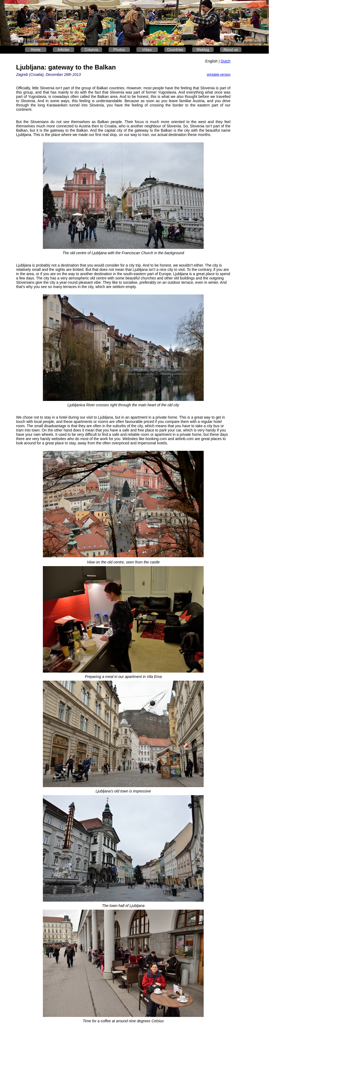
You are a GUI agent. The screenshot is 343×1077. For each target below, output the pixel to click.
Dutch (225, 61)
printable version (218, 74)
